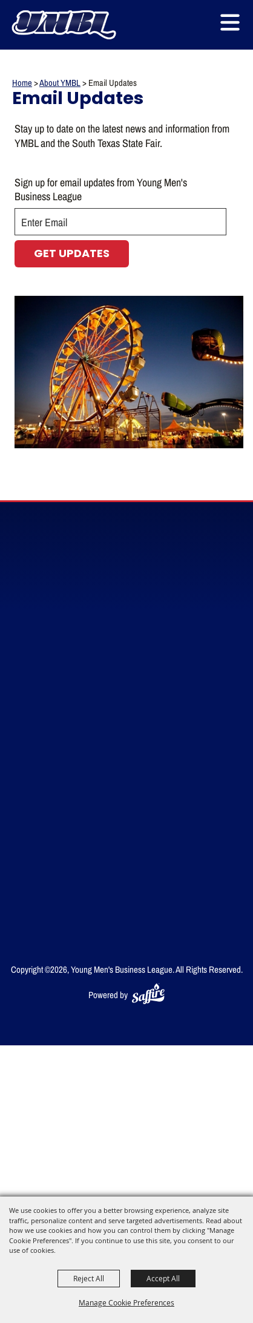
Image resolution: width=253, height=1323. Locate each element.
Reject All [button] (88, 1278)
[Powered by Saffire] (148, 995)
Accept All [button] (163, 1278)
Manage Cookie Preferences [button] (126, 1302)
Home (22, 82)
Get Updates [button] (72, 254)
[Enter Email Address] (120, 221)
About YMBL (59, 82)
